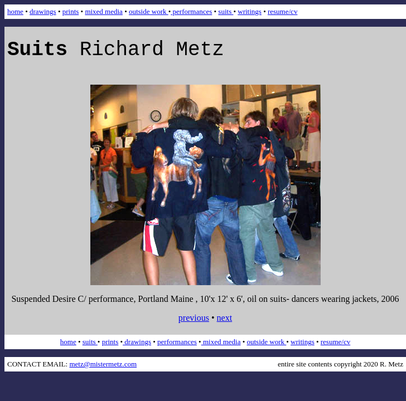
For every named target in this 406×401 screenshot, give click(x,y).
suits (225, 11)
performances (191, 11)
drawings (43, 11)
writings (250, 11)
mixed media (104, 11)
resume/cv (282, 11)
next (225, 317)
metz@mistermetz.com (103, 364)
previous (193, 317)
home (15, 11)
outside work (148, 11)
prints (70, 11)
